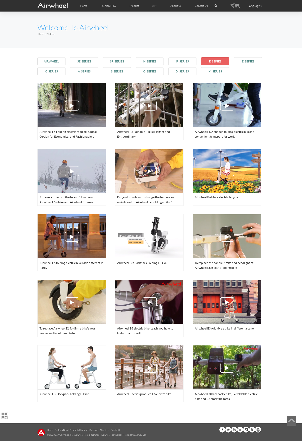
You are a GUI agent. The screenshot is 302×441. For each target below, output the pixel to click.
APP (154, 5)
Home (83, 5)
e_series (215, 61)
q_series (149, 71)
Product (134, 5)
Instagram (246, 430)
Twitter (228, 430)
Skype (252, 430)
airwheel (51, 61)
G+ (240, 430)
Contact (115, 430)
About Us (104, 430)
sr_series (117, 61)
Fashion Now (61, 430)
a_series (84, 71)
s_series (117, 71)
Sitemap (94, 430)
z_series (248, 61)
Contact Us (201, 5)
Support (84, 430)
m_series (215, 71)
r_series (182, 61)
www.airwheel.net (64, 434)
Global (258, 430)
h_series (149, 61)
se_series (84, 61)
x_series (182, 71)
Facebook (222, 430)
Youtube (234, 430)
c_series (51, 71)
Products (74, 430)
